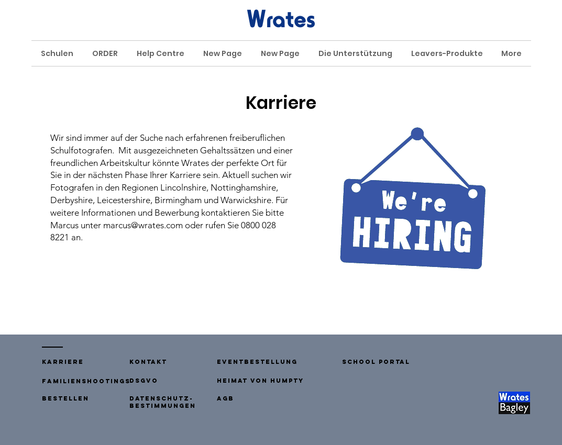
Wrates (281, 19)
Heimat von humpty (260, 380)
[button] (148, 361)
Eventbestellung (257, 361)
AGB (225, 398)
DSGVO (143, 380)
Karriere (63, 361)
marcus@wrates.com (143, 225)
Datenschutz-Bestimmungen (162, 402)
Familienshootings (86, 381)
